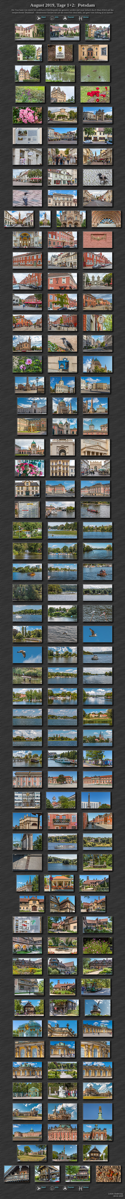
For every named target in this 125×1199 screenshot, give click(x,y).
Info (56, 17)
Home (86, 17)
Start (43, 17)
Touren (71, 17)
